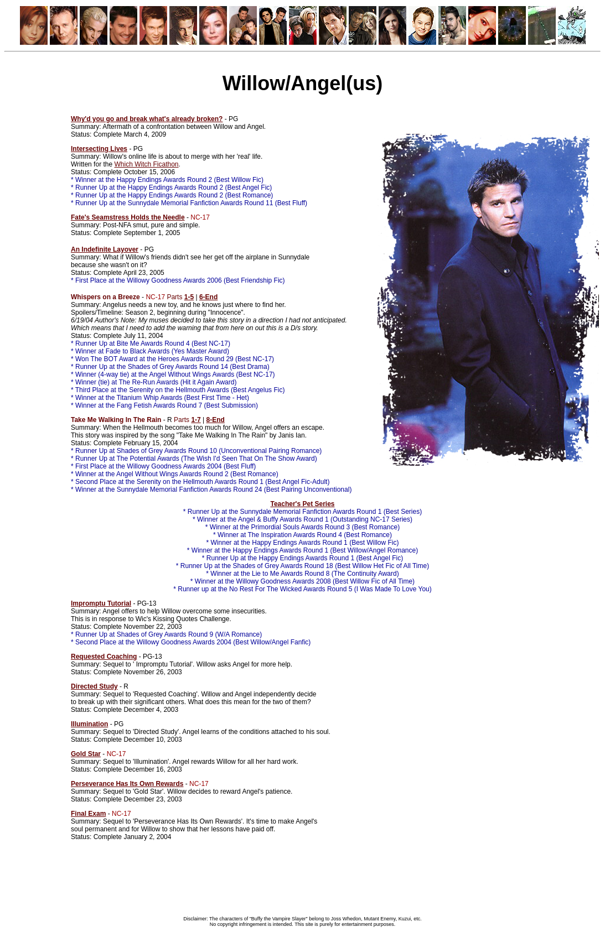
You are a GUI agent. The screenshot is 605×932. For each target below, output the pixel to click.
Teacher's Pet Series (302, 504)
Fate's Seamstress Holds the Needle (128, 217)
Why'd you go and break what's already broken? (147, 119)
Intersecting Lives (99, 149)
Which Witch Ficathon (146, 164)
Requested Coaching (104, 656)
